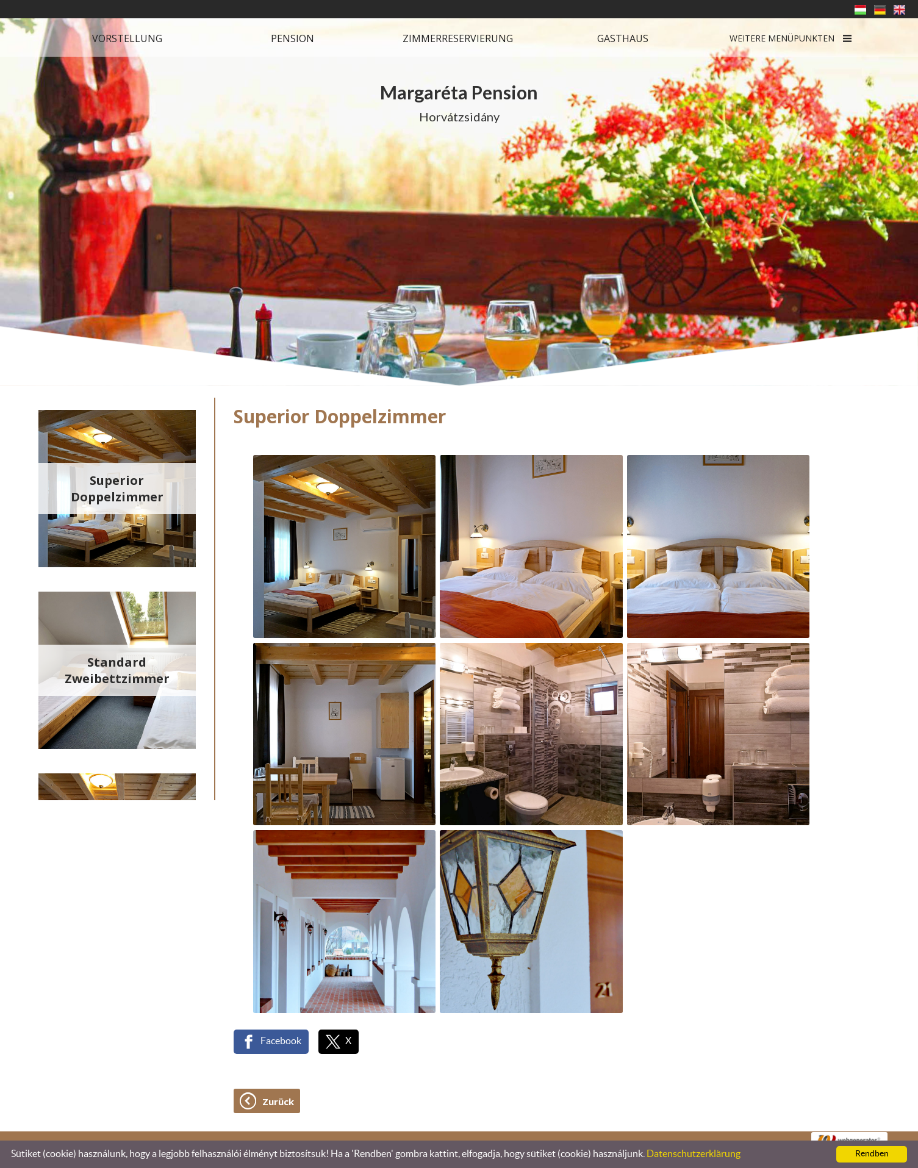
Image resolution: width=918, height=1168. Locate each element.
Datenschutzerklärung (693, 1154)
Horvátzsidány (459, 102)
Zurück (278, 1101)
